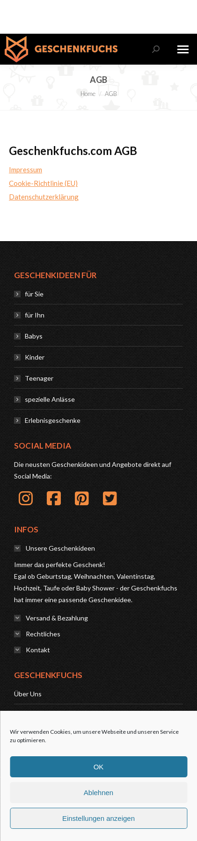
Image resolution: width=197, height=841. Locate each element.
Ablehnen (98, 793)
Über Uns (28, 694)
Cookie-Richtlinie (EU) (43, 183)
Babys (34, 336)
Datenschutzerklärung (44, 196)
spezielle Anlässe (50, 399)
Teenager (39, 378)
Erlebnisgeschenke (52, 420)
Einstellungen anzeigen (98, 818)
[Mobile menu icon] (183, 49)
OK (99, 767)
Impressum (25, 169)
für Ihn (34, 315)
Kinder (34, 357)
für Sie (34, 294)
